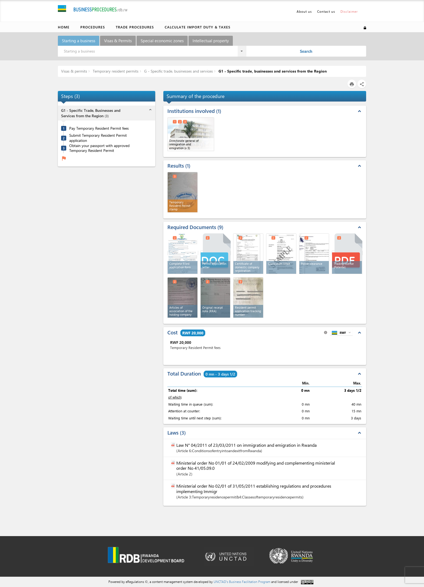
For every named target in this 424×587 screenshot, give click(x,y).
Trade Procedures (135, 27)
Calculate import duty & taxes (197, 27)
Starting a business (78, 40)
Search (306, 51)
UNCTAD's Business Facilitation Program (242, 581)
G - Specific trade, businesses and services (178, 71)
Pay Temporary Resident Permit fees (99, 128)
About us (304, 11)
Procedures (92, 27)
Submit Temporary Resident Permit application (98, 138)
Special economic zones (162, 40)
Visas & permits (74, 71)
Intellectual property (211, 40)
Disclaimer (349, 11)
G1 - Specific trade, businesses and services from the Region (272, 71)
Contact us (326, 11)
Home (63, 27)
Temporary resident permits (115, 71)
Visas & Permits (118, 40)
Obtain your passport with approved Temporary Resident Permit (99, 148)
